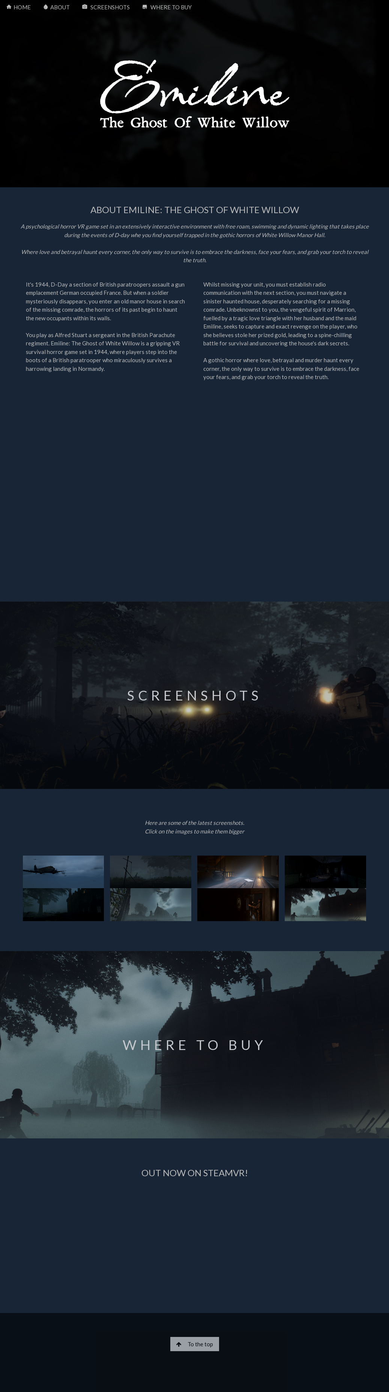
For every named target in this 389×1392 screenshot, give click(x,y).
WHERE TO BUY (167, 7)
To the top (194, 1344)
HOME (18, 7)
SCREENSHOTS (106, 7)
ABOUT (56, 7)
